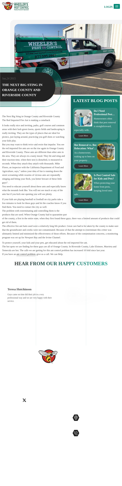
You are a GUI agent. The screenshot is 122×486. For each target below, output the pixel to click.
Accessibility (8, 452)
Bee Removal (42, 430)
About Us (7, 425)
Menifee (50, 386)
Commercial (42, 421)
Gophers (40, 434)
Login (108, 7)
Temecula (86, 386)
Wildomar (97, 386)
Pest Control (42, 416)
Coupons (6, 443)
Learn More (83, 149)
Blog (4, 439)
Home (5, 416)
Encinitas (25, 386)
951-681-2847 (92, 439)
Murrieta (59, 386)
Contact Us (8, 434)
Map (90, 426)
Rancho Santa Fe (72, 386)
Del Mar (16, 386)
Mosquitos (41, 425)
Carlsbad (6, 386)
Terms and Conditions (13, 466)
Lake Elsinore (38, 386)
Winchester (108, 386)
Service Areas (9, 448)
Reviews (6, 430)
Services (6, 421)
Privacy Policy (9, 461)
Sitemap (6, 457)
